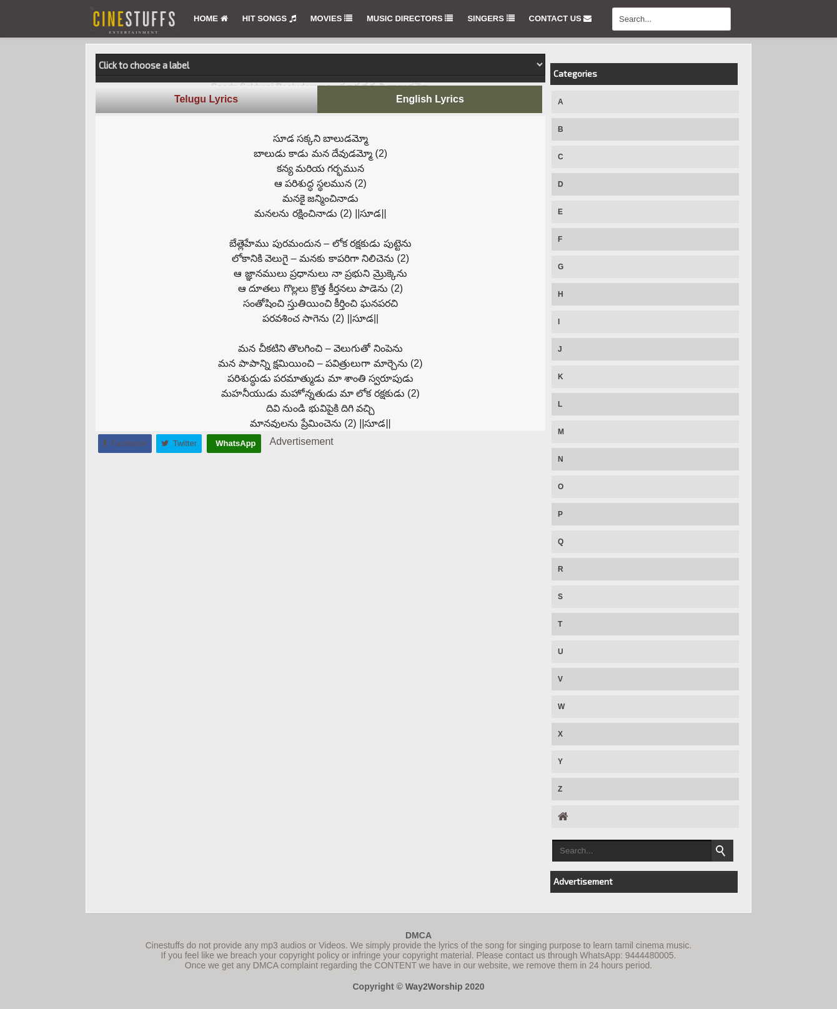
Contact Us (560, 18)
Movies (331, 18)
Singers (490, 18)
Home (211, 18)
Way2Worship (434, 987)
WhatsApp (235, 443)
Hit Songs (269, 18)
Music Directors (410, 18)
